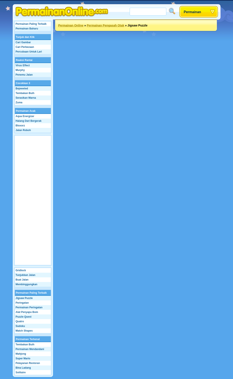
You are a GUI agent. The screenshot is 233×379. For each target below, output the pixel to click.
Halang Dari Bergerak (29, 120)
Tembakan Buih (25, 93)
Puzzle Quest (24, 316)
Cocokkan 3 (23, 83)
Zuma (19, 102)
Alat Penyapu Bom (27, 312)
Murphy (20, 70)
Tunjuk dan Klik (25, 37)
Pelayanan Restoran (28, 363)
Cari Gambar (23, 42)
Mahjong (21, 353)
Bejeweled (22, 88)
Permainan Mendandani (30, 349)
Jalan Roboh (23, 130)
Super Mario (23, 358)
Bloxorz (20, 125)
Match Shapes (24, 330)
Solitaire (21, 372)
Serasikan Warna (26, 97)
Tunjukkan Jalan (25, 275)
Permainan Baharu (27, 28)
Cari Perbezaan (25, 47)
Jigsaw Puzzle (24, 298)
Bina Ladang (23, 367)
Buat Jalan (22, 279)
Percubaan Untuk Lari (29, 51)
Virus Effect (23, 65)
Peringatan (22, 302)
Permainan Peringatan (29, 307)
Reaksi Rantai (24, 60)
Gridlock (21, 270)
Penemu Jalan (24, 74)
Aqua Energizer (25, 116)
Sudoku (20, 326)
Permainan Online (71, 25)
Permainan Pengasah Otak (105, 25)
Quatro (20, 321)
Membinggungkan (27, 284)
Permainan (192, 12)
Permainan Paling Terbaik (31, 23)
